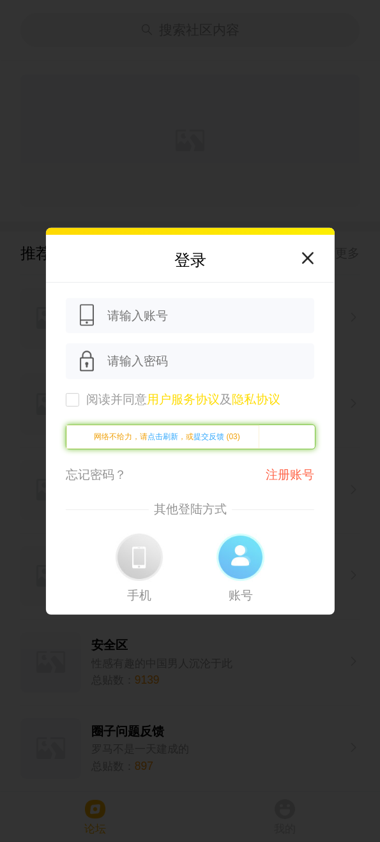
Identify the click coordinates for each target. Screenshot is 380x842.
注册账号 (290, 474)
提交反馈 (209, 436)
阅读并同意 (183, 399)
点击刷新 (163, 436)
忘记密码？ (96, 474)
